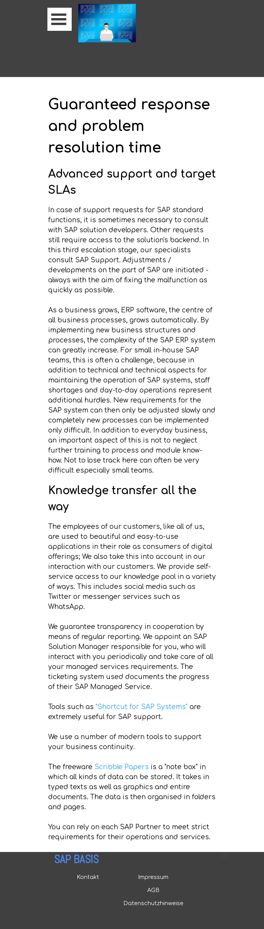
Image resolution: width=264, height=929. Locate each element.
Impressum (153, 877)
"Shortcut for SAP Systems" (142, 707)
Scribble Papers (121, 767)
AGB (153, 890)
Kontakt (88, 877)
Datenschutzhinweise (153, 903)
